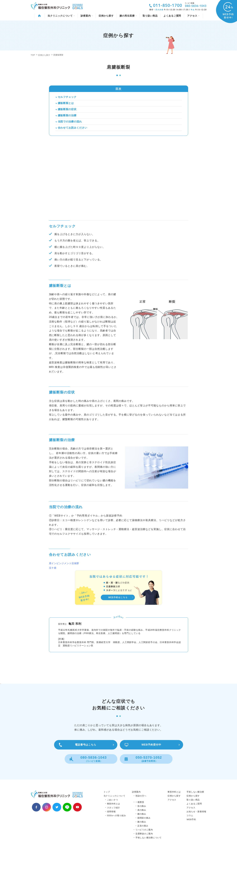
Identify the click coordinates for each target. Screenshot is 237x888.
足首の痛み (142, 862)
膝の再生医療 (128, 15)
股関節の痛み (144, 854)
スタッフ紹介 (113, 844)
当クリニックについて (61, 15)
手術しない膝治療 (195, 828)
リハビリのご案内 (144, 866)
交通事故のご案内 (144, 870)
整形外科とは (113, 840)
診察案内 (87, 15)
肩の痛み (141, 847)
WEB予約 (191, 856)
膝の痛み (141, 858)
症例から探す (106, 15)
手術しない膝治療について (148, 874)
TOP (33, 55)
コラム (190, 852)
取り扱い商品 (150, 15)
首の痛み (141, 843)
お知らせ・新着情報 (196, 848)
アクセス (193, 15)
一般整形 (139, 839)
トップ (107, 828)
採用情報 (111, 848)
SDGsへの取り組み (116, 852)
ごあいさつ (112, 836)
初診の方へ (140, 832)
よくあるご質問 (172, 15)
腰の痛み (141, 851)
